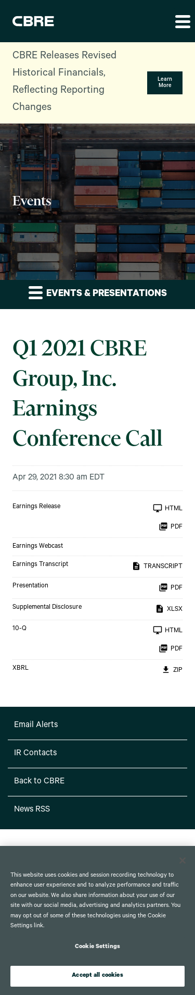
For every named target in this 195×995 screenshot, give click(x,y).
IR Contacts (35, 753)
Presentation (30, 586)
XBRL (20, 668)
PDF (171, 526)
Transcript (157, 566)
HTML (168, 508)
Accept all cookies (97, 976)
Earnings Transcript (40, 565)
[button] (182, 21)
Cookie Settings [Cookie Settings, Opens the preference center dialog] (97, 947)
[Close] (182, 860)
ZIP (172, 669)
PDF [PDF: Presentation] (171, 587)
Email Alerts (36, 725)
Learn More (165, 83)
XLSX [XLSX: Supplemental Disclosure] (169, 608)
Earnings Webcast (37, 546)
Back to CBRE (39, 782)
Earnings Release (36, 507)
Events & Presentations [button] (98, 292)
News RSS (32, 810)
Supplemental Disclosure (47, 607)
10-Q (19, 629)
